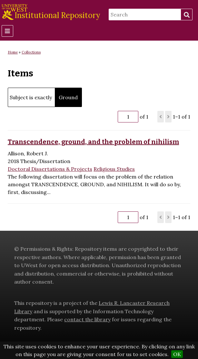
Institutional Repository (57, 15)
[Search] (145, 14)
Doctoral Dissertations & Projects (50, 169)
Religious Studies (114, 169)
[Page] (128, 116)
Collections (31, 52)
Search (186, 15)
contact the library (87, 319)
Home (13, 52)
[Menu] (7, 31)
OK (177, 354)
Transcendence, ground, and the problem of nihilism (93, 142)
